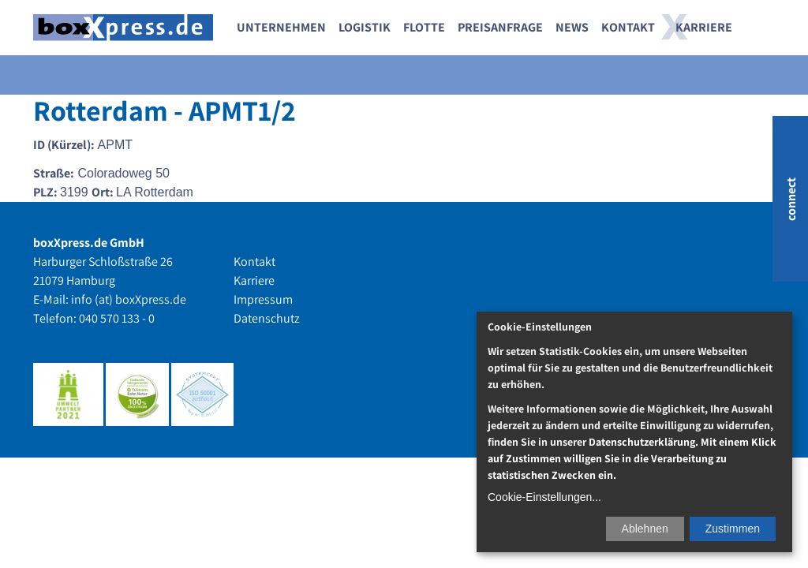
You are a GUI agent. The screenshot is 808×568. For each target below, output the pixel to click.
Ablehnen (645, 528)
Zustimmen (732, 528)
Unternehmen (281, 27)
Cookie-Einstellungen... (544, 497)
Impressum (263, 299)
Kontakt (628, 27)
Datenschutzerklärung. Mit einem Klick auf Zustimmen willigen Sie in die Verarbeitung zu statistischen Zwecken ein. (632, 458)
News (572, 27)
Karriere (703, 27)
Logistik (365, 27)
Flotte (424, 27)
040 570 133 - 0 (117, 318)
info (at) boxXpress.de (128, 299)
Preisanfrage (500, 27)
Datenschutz (267, 318)
